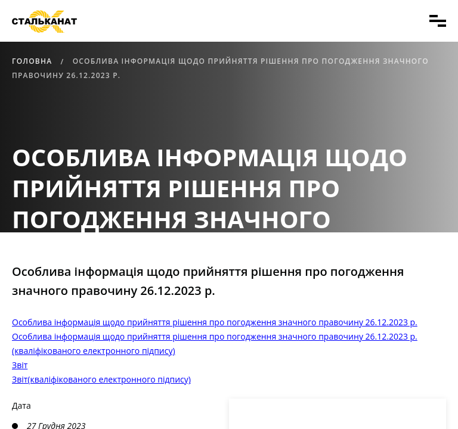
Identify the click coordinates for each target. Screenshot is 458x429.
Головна (32, 61)
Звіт (19, 365)
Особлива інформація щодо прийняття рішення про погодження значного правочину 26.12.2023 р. (214, 322)
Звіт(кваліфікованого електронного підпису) (101, 379)
